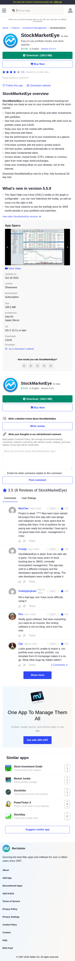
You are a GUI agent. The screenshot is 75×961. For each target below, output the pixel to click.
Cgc (20, 643)
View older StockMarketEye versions (21, 216)
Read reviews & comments (15, 78)
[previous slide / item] (7, 247)
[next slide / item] (68, 247)
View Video (13, 268)
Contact (6, 932)
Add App (7, 878)
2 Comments (59, 665)
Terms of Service (11, 901)
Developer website (39, 85)
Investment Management (34, 27)
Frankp (22, 549)
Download (37, 55)
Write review (37, 426)
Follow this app (12, 85)
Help (4, 940)
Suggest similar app (37, 829)
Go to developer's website (19, 348)
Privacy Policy (9, 909)
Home (5, 27)
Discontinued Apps (12, 885)
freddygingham (27, 591)
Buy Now (37, 64)
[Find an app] (13, 10)
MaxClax (23, 508)
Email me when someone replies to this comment (34, 473)
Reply (32, 540)
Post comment (37, 480)
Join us (58, 1)
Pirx (20, 614)
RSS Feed (7, 948)
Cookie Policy (9, 924)
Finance (15, 27)
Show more (37, 675)
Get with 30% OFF (37, 740)
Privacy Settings (11, 916)
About (5, 870)
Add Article (8, 893)
